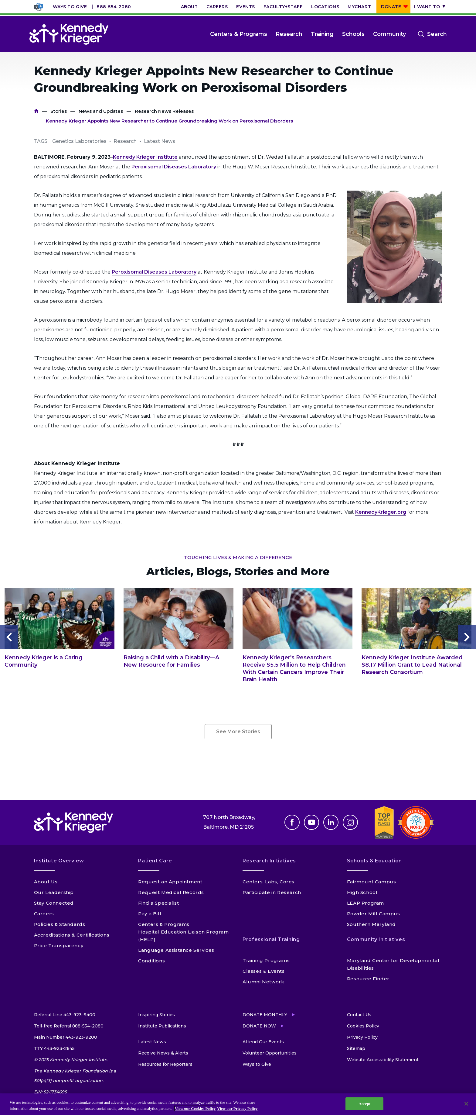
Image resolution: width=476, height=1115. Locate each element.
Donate (391, 6)
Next (467, 637)
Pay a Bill (149, 914)
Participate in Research (272, 892)
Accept (364, 1103)
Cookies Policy (363, 1026)
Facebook (292, 822)
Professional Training (271, 939)
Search (437, 34)
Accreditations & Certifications (72, 935)
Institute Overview (59, 861)
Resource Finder (368, 979)
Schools (353, 34)
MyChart (359, 6)
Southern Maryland (371, 924)
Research (289, 34)
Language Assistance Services (176, 950)
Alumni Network (263, 982)
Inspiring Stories (156, 1014)
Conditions (151, 961)
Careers (217, 6)
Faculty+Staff (283, 6)
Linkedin (330, 822)
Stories (58, 111)
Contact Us (359, 1014)
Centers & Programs (238, 34)
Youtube (311, 822)
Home (36, 111)
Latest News (152, 1041)
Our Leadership (54, 892)
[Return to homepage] (68, 34)
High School (362, 892)
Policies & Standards (59, 924)
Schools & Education (374, 861)
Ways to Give (70, 6)
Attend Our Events (263, 1041)
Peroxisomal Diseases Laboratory (173, 167)
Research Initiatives (269, 861)
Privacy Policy (362, 1037)
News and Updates (101, 111)
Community (389, 34)
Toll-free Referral (69, 1026)
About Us (46, 882)
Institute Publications (162, 1026)
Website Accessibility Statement (383, 1059)
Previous (9, 637)
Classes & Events (264, 971)
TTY (54, 1048)
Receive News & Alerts (163, 1053)
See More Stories (238, 731)
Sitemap (356, 1048)
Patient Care (155, 861)
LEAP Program (365, 903)
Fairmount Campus (371, 882)
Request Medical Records (171, 892)
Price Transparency (58, 945)
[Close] (466, 1103)
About (189, 6)
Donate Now (259, 1026)
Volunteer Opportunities (270, 1053)
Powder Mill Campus (373, 914)
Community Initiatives (376, 939)
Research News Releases (164, 111)
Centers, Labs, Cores (268, 882)
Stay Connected (54, 903)
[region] (238, 1104)
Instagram (350, 822)
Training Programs (266, 960)
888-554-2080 (114, 6)
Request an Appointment (170, 882)
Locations (325, 6)
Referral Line (64, 1015)
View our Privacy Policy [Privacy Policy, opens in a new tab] (237, 1108)
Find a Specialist (158, 903)
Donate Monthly (265, 1014)
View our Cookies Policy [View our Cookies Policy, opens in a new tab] (195, 1108)
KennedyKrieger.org (380, 512)
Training (322, 34)
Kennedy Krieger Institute (145, 157)
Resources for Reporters (165, 1064)
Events (245, 6)
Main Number (65, 1037)
